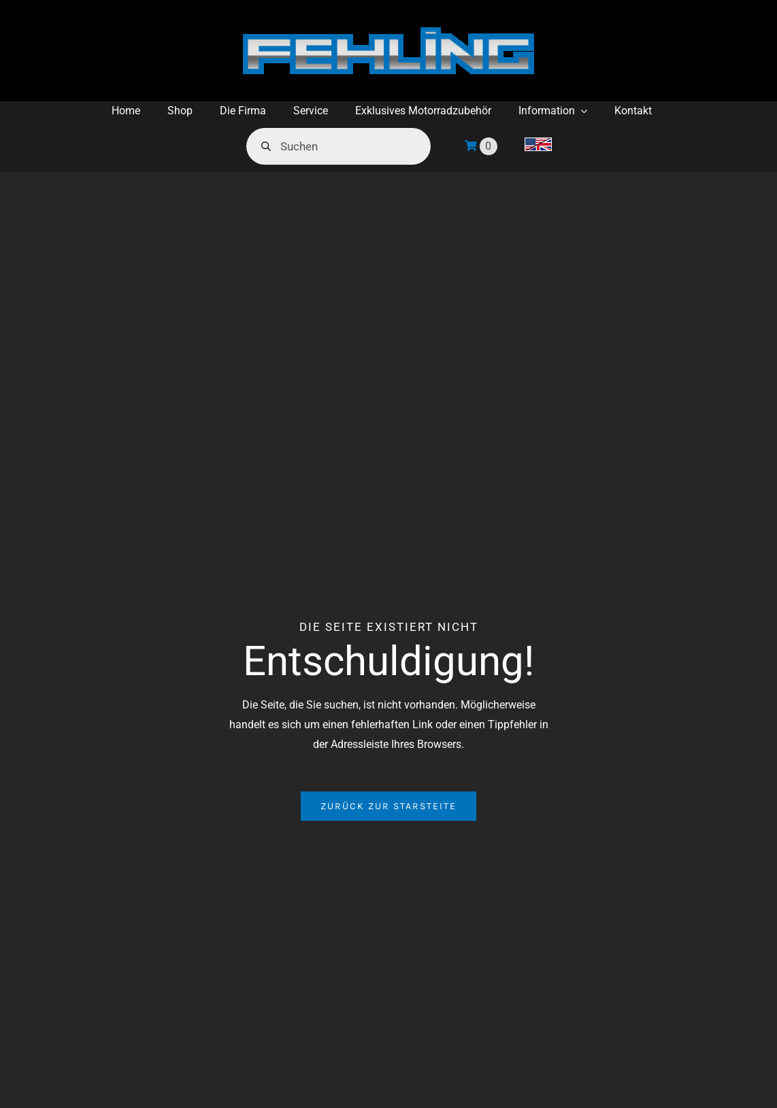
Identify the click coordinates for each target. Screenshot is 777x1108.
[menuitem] (538, 146)
